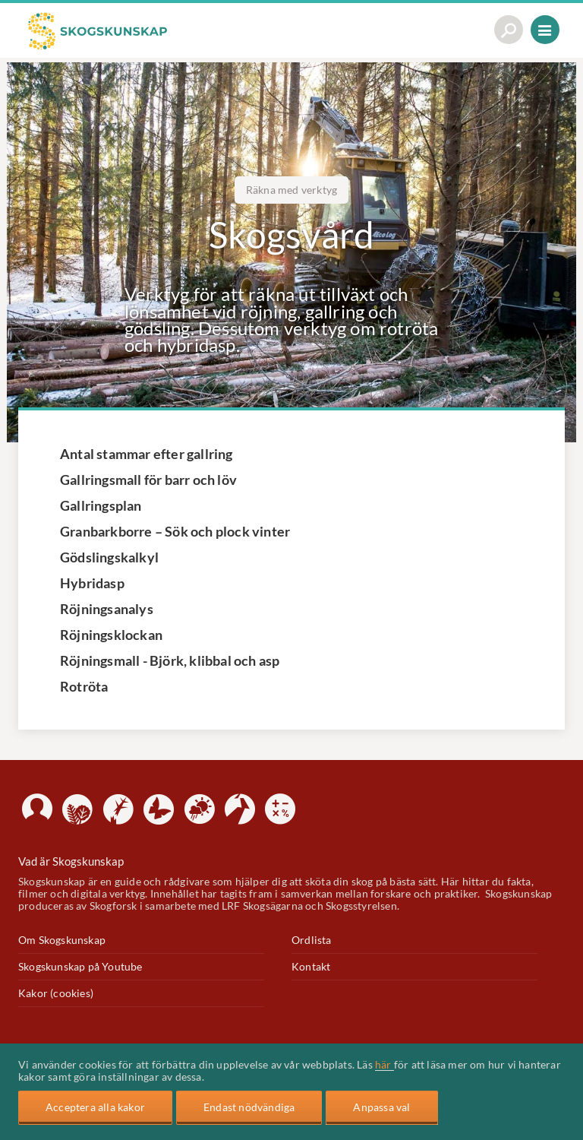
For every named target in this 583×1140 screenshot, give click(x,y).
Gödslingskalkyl (109, 557)
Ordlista (312, 940)
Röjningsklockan (111, 634)
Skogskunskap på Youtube (80, 967)
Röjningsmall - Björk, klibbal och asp (169, 660)
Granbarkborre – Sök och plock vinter (175, 531)
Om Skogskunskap (62, 940)
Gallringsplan (101, 505)
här (384, 1065)
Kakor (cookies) (55, 993)
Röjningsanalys (106, 608)
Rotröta (84, 686)
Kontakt (311, 967)
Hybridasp (92, 583)
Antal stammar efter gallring (146, 453)
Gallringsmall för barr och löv (148, 479)
